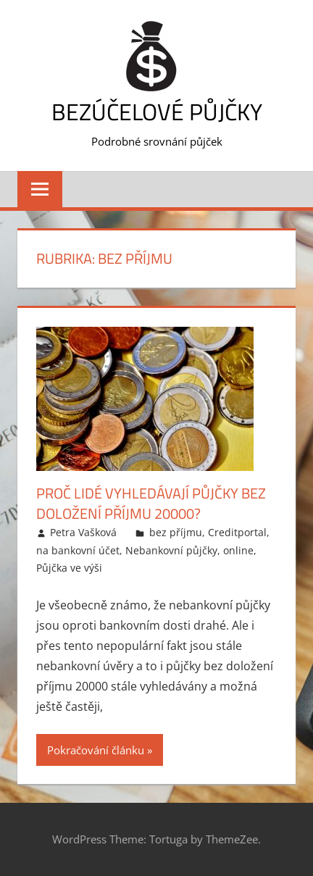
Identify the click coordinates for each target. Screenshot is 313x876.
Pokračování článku (95, 750)
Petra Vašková (83, 532)
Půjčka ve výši (69, 568)
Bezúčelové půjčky (156, 111)
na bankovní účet (78, 550)
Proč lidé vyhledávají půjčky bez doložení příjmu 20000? (151, 503)
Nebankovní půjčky (171, 550)
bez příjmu (175, 532)
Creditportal (237, 532)
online (238, 550)
